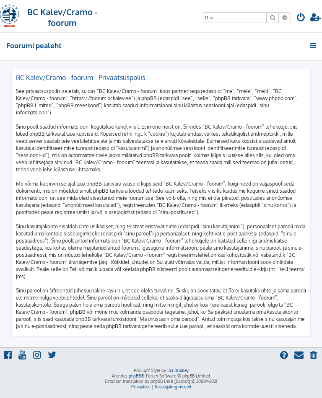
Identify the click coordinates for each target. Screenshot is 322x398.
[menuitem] (301, 18)
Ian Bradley (178, 370)
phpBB (135, 375)
